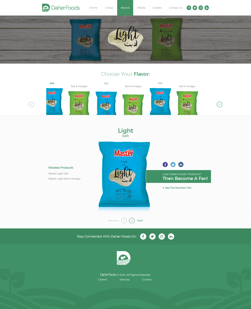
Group (109, 7)
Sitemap (125, 279)
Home (93, 7)
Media (141, 7)
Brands (125, 7)
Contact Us (175, 7)
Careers (157, 7)
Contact (147, 279)
